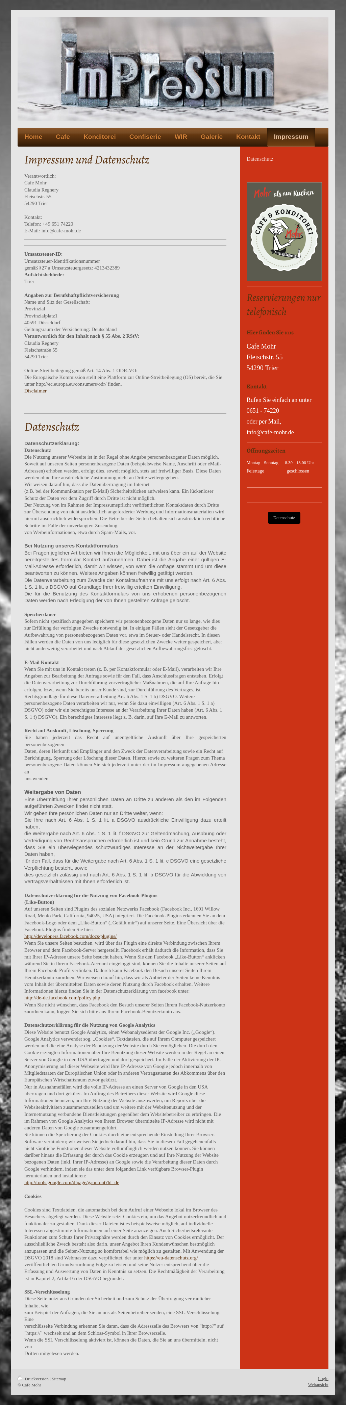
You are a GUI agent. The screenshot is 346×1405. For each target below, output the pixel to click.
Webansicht (318, 1384)
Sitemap (59, 1378)
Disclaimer (35, 390)
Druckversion (34, 1378)
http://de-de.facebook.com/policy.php (62, 997)
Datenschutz (284, 517)
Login (323, 1378)
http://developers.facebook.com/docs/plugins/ (70, 936)
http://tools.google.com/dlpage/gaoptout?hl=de (71, 1182)
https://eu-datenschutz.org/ (171, 1257)
